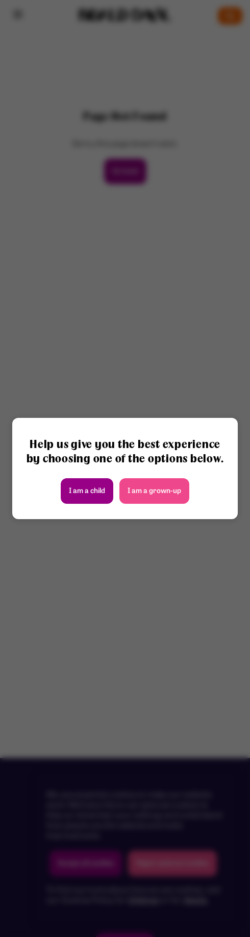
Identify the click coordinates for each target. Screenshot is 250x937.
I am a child (87, 491)
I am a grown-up (154, 491)
